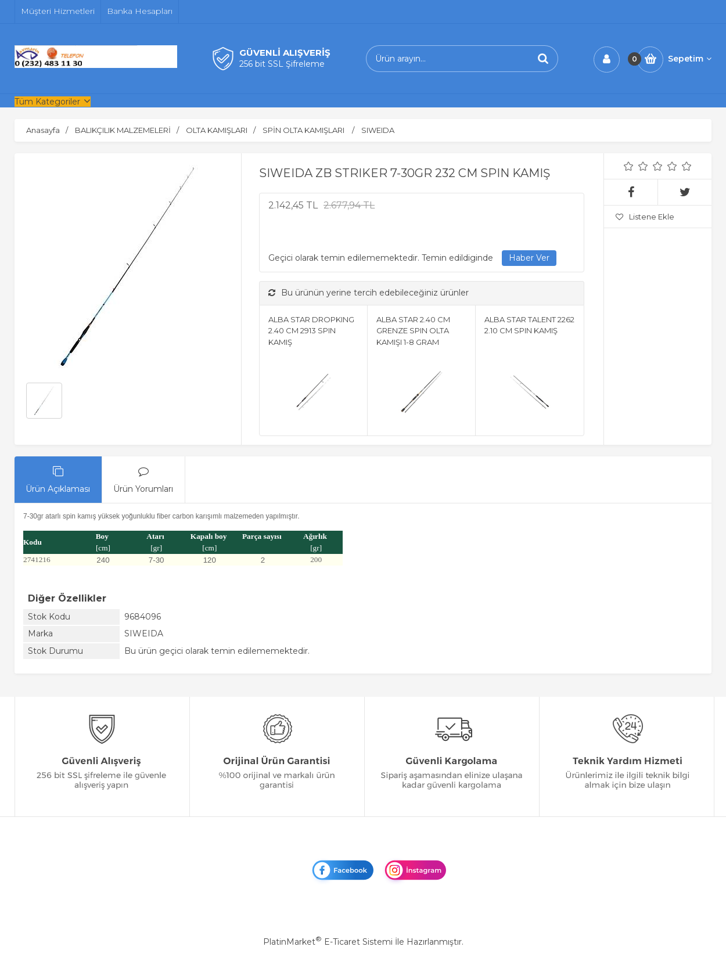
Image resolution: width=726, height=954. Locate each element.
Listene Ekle (645, 216)
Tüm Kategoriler (47, 101)
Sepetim (689, 58)
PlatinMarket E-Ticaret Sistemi (328, 942)
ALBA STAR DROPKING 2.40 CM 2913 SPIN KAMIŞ (311, 331)
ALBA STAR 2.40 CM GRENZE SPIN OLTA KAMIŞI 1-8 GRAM (413, 331)
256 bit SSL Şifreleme (282, 64)
